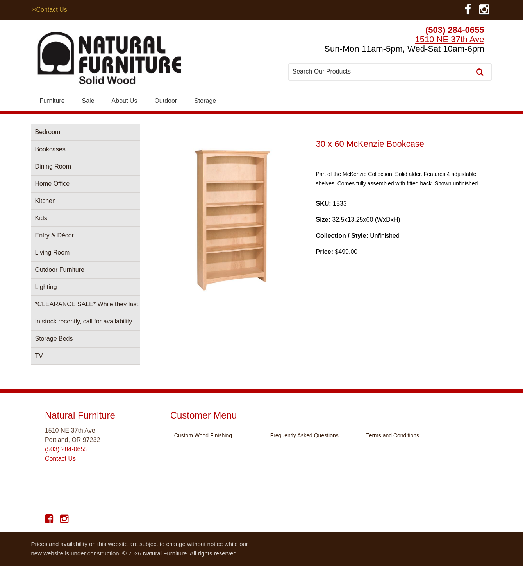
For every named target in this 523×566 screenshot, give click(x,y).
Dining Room (53, 166)
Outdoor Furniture (59, 269)
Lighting (46, 287)
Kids (41, 218)
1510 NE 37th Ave (449, 39)
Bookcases (50, 149)
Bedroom (48, 132)
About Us (124, 100)
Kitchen (45, 201)
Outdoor (165, 100)
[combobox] (380, 71)
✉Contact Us (49, 9)
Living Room (52, 252)
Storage (205, 100)
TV (39, 355)
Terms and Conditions (392, 435)
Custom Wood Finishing (203, 435)
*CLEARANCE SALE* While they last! (87, 304)
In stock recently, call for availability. (84, 321)
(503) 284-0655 (454, 30)
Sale (88, 100)
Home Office (52, 183)
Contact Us (60, 458)
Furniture (52, 100)
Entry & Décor (54, 235)
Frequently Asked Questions (304, 435)
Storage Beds (54, 338)
